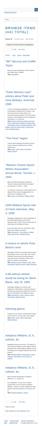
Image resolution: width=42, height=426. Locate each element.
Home (6, 421)
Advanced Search (10, 12)
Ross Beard (27, 149)
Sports (13, 196)
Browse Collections (28, 421)
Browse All (8, 39)
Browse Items (14, 421)
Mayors (18, 125)
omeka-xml (23, 411)
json (17, 411)
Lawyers (25, 393)
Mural (22, 149)
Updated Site (13, 423)
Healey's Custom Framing (19, 262)
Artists (13, 149)
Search (36, 9)
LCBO (17, 149)
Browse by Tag (19, 39)
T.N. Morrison (20, 196)
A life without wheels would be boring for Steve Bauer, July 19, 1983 (20, 278)
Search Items (30, 39)
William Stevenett (31, 264)
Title (13, 55)
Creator (19, 55)
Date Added (26, 55)
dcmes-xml (12, 411)
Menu (7, 19)
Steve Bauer (11, 297)
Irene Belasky (12, 125)
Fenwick (26, 295)
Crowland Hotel (30, 123)
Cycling (21, 295)
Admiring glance (15, 308)
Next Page (22, 49)
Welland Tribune (14, 129)
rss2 (28, 411)
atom (7, 411)
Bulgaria (22, 123)
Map (5, 423)
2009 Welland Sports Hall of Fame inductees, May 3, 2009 (20, 209)
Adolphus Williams (16, 354)
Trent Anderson (23, 232)
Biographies (14, 74)
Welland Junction (20, 264)
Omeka (35, 423)
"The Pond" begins (16, 138)
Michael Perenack (26, 125)
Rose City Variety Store (18, 127)
